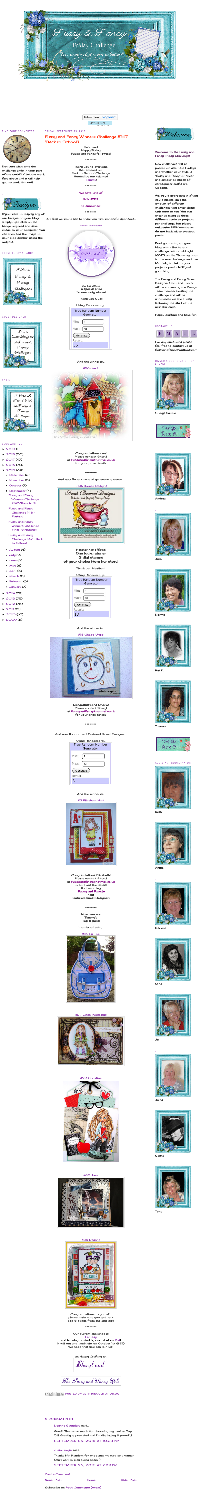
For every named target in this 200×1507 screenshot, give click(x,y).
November (17, 480)
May (13, 565)
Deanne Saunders (67, 1425)
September (18, 490)
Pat (117, 1340)
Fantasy (91, 1337)
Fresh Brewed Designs (91, 485)
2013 (11, 598)
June (13, 560)
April (13, 570)
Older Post (129, 1480)
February (16, 581)
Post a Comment (57, 1474)
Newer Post (53, 1480)
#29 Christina (90, 1078)
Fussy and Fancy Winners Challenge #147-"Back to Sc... (24, 499)
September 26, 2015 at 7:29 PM (86, 1465)
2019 (11, 449)
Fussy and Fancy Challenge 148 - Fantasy (22, 512)
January (15, 586)
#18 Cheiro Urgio (91, 634)
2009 (12, 619)
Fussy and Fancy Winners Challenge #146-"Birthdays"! (24, 525)
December (17, 474)
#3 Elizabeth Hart (91, 800)
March (14, 576)
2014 (11, 593)
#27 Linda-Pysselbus (91, 1014)
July (13, 555)
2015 (11, 470)
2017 (11, 459)
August (15, 549)
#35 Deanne (91, 1239)
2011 (10, 609)
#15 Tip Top (91, 933)
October (15, 485)
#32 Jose (90, 1175)
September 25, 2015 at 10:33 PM (87, 1440)
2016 (11, 464)
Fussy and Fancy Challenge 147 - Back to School (26, 538)
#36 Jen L (91, 368)
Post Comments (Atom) (83, 1487)
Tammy (91, 179)
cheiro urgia (63, 1450)
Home (91, 1480)
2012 (11, 603)
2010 (11, 614)
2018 (11, 454)
